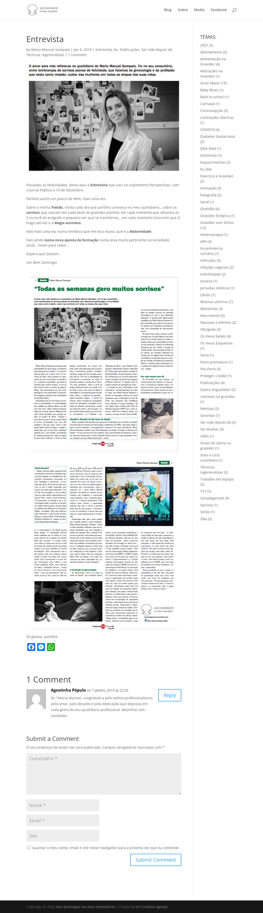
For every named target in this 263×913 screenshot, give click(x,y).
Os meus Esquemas (216, 343)
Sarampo (207, 415)
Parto (204, 355)
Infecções (208, 260)
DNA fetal (208, 148)
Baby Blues (209, 90)
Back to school (212, 96)
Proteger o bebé (213, 375)
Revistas (207, 408)
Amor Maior (210, 83)
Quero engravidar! (215, 389)
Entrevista (103, 49)
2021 (204, 45)
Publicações (129, 49)
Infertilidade (210, 274)
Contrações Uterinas (217, 117)
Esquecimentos (212, 162)
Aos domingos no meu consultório (85, 906)
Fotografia (208, 195)
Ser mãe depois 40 (156, 49)
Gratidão (207, 208)
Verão (205, 512)
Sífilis (204, 436)
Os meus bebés (213, 336)
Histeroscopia (211, 234)
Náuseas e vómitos (215, 322)
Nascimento (210, 315)
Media (199, 10)
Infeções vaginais (214, 267)
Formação (208, 188)
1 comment (77, 54)
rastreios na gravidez (217, 396)
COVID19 (207, 129)
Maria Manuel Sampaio (50, 49)
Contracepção (211, 110)
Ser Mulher (209, 429)
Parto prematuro (214, 362)
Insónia (206, 281)
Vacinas (206, 505)
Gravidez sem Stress (217, 222)
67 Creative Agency (152, 906)
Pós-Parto (208, 369)
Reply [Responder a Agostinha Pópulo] (170, 695)
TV (202, 491)
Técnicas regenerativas (45, 54)
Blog (167, 10)
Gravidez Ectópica (215, 215)
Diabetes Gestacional (217, 136)
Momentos (209, 308)
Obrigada (208, 329)
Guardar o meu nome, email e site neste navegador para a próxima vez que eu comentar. (106, 847)
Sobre (183, 10)
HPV (203, 241)
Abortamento (211, 52)
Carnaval (207, 103)
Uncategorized (212, 498)
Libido (205, 295)
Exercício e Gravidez (216, 176)
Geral (204, 202)
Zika (203, 518)
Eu (116, 49)
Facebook (219, 10)
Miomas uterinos (214, 301)
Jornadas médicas (215, 288)
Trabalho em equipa (217, 479)
